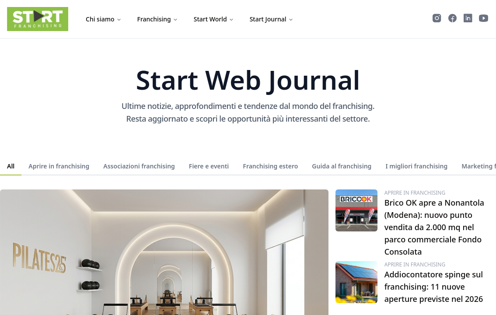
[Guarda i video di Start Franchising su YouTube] (484, 19)
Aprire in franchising (58, 166)
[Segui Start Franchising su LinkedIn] (468, 19)
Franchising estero (270, 166)
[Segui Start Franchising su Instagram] (437, 19)
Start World (214, 19)
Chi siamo (104, 19)
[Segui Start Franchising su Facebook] (452, 19)
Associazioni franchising (139, 166)
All (10, 166)
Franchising (157, 19)
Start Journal (271, 19)
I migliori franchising (416, 166)
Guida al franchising (341, 166)
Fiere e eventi (209, 166)
